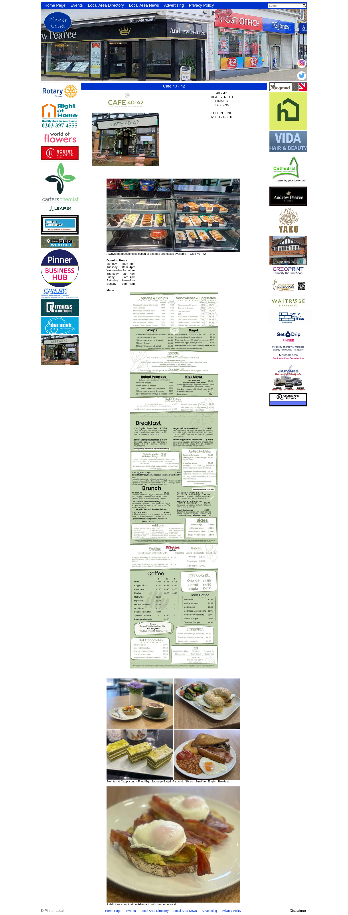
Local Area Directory (106, 5)
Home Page (54, 5)
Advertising (174, 5)
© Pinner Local (52, 911)
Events (77, 5)
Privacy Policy (201, 5)
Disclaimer (298, 911)
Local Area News (144, 5)
